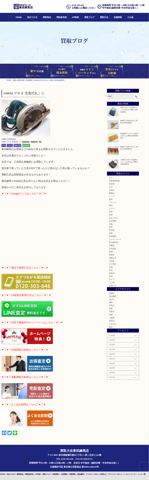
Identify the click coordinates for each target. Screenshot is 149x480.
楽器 (111, 267)
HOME (19, 17)
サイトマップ (130, 474)
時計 (111, 205)
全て (3, 145)
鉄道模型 (112, 236)
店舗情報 (118, 17)
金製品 (111, 190)
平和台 (111, 305)
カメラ (111, 208)
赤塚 (111, 308)
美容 (111, 276)
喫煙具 (111, 255)
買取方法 (104, 17)
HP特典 (75, 17)
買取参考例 (61, 17)
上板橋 (111, 318)
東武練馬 (26, 145)
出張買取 (64, 474)
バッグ (111, 196)
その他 (130, 17)
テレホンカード (115, 239)
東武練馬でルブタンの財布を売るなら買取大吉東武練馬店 (129, 136)
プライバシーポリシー (116, 474)
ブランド (112, 202)
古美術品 (112, 248)
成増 (111, 315)
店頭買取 (55, 474)
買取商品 (47, 17)
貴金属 (111, 184)
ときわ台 (112, 324)
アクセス (89, 474)
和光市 (111, 321)
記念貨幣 (112, 221)
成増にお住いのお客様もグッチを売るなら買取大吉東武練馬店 (129, 110)
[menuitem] (19, 17)
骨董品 (111, 245)
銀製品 (111, 193)
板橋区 (111, 293)
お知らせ (112, 286)
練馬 (111, 302)
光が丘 (111, 299)
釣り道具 (112, 264)
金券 (111, 233)
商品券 (111, 230)
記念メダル (113, 218)
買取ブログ (89, 17)
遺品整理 (80, 474)
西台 (111, 327)
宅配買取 (72, 474)
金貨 (111, 215)
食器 (111, 211)
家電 (111, 252)
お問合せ (103, 474)
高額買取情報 (114, 181)
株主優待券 (113, 242)
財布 (111, 199)
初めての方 (32, 17)
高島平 (111, 312)
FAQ (95, 474)
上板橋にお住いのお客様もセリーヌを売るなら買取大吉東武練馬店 (129, 162)
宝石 (111, 187)
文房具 (111, 261)
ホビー (111, 279)
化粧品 (111, 273)
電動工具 (17, 145)
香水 (111, 270)
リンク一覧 (141, 474)
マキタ (9, 145)
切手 (111, 227)
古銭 (111, 224)
